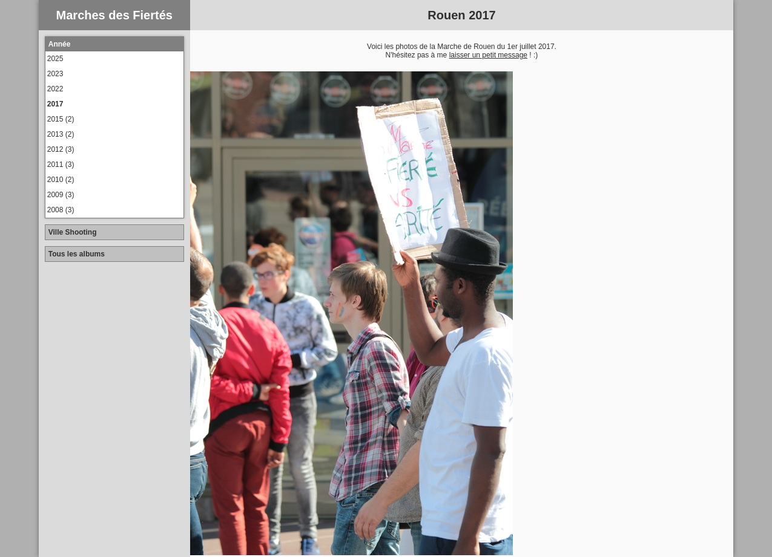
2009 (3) (60, 195)
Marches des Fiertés (114, 15)
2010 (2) (60, 179)
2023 (55, 74)
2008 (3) (60, 210)
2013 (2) (60, 134)
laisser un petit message (488, 55)
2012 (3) (60, 149)
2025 (55, 58)
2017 (55, 104)
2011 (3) (60, 164)
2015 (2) (60, 119)
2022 (55, 89)
